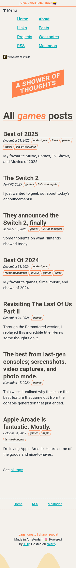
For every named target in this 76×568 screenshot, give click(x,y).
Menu (10, 10)
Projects (24, 36)
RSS (21, 45)
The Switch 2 (21, 178)
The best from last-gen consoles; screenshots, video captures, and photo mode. (34, 366)
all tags (17, 470)
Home (22, 18)
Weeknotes (49, 36)
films (55, 141)
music (8, 147)
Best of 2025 (20, 134)
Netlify (51, 545)
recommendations (16, 273)
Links (22, 27)
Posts (44, 27)
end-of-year (40, 141)
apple (46, 433)
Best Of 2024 (21, 260)
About (44, 18)
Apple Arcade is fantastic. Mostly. (26, 424)
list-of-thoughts (26, 147)
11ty (26, 545)
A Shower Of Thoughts (38, 84)
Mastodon (48, 45)
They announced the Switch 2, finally (31, 220)
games (66, 141)
